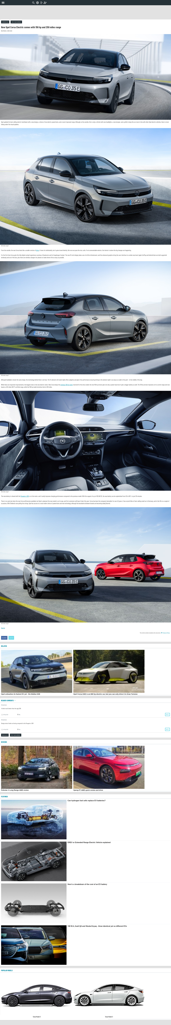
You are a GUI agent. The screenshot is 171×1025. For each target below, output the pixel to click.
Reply (167, 714)
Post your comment (16, 22)
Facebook (4, 638)
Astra (37, 250)
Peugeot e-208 (25, 496)
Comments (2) (5, 22)
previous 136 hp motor (67, 385)
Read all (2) (5, 735)
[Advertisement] (85, 12)
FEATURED (4, 796)
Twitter (11, 638)
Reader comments (8, 700)
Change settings (165, 633)
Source (3, 628)
